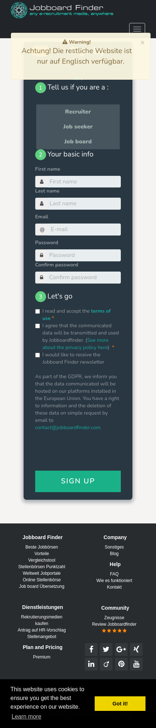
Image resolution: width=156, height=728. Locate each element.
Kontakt (114, 587)
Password (46, 242)
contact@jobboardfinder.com (67, 427)
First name (47, 169)
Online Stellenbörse (42, 579)
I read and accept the (73, 315)
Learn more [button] (26, 716)
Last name (47, 190)
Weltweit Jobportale (42, 573)
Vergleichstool (42, 560)
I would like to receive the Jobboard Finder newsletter (69, 358)
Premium (41, 657)
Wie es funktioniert (114, 580)
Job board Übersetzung (42, 586)
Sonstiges (114, 547)
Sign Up (78, 481)
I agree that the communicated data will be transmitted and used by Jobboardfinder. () (77, 336)
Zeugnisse (114, 617)
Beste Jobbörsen (41, 547)
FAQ (114, 574)
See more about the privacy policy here (75, 344)
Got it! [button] (120, 704)
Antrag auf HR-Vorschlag (42, 630)
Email (41, 216)
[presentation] (90, 453)
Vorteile (41, 553)
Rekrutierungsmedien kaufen (41, 620)
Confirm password (56, 264)
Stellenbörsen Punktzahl (41, 566)
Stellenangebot (41, 636)
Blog (114, 553)
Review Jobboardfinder (114, 627)
